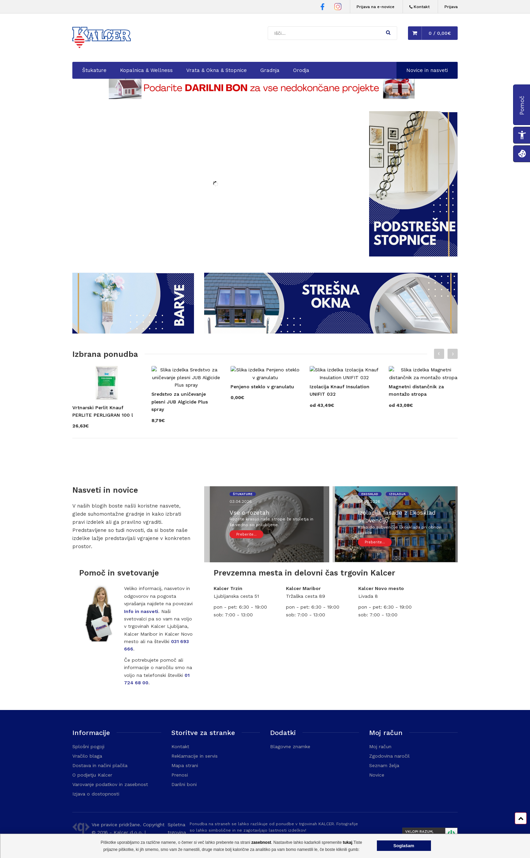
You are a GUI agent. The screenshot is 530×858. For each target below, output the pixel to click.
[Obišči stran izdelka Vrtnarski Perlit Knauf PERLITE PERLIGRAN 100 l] (106, 440)
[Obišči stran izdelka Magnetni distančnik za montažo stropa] (423, 440)
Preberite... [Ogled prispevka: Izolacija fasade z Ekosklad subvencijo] (375, 542)
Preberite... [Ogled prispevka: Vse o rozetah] (246, 534)
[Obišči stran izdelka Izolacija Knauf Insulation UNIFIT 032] (344, 440)
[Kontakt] (419, 7)
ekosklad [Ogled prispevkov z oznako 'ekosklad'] (369, 494)
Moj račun (380, 746)
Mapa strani (184, 765)
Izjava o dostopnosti (95, 793)
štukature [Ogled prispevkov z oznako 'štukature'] (242, 494)
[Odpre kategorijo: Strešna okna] (331, 332)
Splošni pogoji (88, 746)
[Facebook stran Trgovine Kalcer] (322, 7)
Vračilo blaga (87, 756)
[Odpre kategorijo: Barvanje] (133, 332)
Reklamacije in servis (194, 756)
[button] (388, 32)
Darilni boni (184, 784)
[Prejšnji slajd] (439, 354)
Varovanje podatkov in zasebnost (110, 784)
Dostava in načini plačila (99, 765)
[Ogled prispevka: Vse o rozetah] (274, 523)
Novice (376, 775)
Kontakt (180, 746)
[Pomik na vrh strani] (521, 818)
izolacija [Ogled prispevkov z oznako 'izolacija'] (397, 494)
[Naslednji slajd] (453, 354)
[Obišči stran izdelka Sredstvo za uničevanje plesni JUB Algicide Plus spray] (185, 444)
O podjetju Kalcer (92, 775)
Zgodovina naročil (389, 756)
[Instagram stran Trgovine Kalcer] (338, 8)
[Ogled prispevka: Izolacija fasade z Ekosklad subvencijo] (403, 526)
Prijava (451, 6)
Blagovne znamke (290, 746)
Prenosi (179, 775)
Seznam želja (384, 765)
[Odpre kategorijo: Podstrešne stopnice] (413, 255)
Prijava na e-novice (375, 6)
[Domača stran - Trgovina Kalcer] (102, 38)
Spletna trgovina (177, 828)
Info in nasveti (141, 611)
